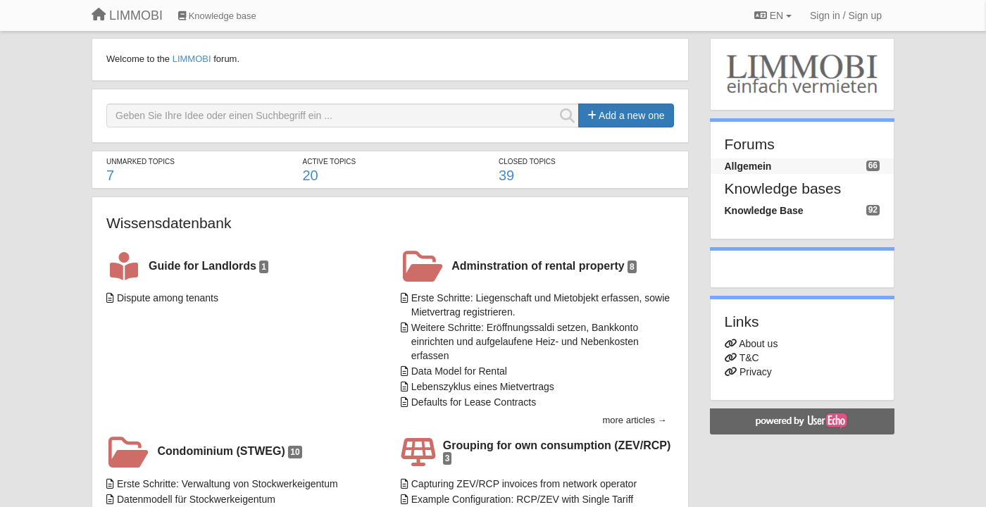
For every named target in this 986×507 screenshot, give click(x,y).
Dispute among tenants (167, 297)
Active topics (329, 161)
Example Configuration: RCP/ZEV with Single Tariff (522, 499)
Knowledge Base (764, 210)
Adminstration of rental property (543, 266)
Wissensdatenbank (168, 223)
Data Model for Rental (459, 371)
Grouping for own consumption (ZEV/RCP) (557, 452)
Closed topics (527, 161)
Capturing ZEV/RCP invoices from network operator (524, 483)
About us (758, 343)
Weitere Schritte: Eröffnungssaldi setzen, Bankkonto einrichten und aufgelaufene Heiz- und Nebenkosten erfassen (525, 341)
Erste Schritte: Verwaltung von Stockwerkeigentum (227, 483)
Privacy (756, 371)
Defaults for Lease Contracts (473, 402)
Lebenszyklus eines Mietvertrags (482, 386)
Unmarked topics (140, 161)
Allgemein (748, 166)
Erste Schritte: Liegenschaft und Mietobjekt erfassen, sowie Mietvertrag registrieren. (540, 305)
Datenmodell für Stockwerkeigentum (196, 499)
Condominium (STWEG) (230, 451)
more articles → (634, 420)
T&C (749, 357)
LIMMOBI (192, 59)
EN (773, 15)
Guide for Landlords (208, 266)
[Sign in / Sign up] (845, 15)
